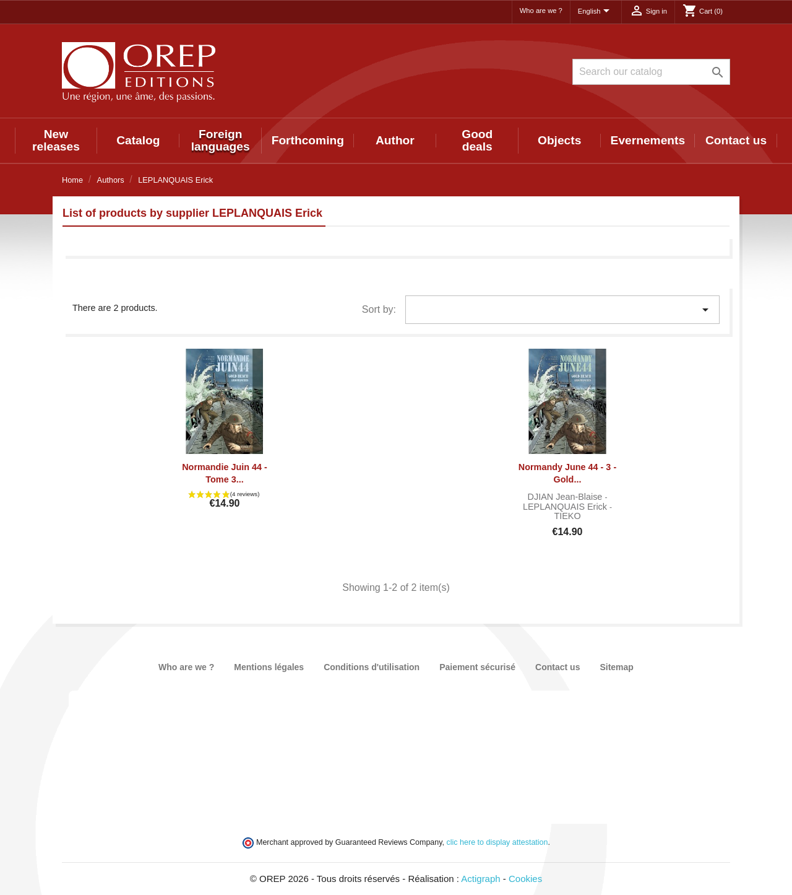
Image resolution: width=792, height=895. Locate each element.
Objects (559, 140)
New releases (56, 140)
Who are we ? (541, 10)
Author (395, 140)
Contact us (736, 140)
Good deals (477, 140)
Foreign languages (220, 140)
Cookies (525, 878)
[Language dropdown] (596, 11)
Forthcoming (308, 140)
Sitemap (616, 667)
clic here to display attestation (497, 842)
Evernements (648, 140)
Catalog (138, 140)
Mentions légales (269, 667)
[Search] (651, 72)
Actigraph (480, 878)
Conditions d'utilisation (372, 667)
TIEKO (567, 516)
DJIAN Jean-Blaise (566, 497)
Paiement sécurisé (477, 667)
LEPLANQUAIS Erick (566, 507)
